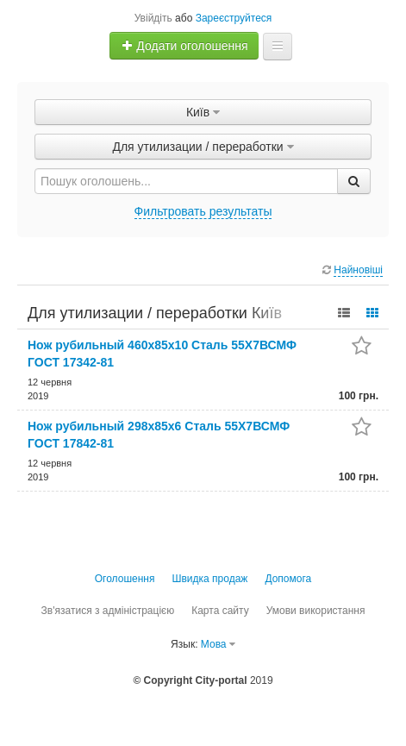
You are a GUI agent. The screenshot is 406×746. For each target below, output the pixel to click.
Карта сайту (219, 611)
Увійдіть (153, 18)
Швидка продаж (210, 579)
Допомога (288, 579)
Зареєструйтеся (234, 18)
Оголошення (125, 579)
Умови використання (315, 611)
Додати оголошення (184, 46)
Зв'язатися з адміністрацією (108, 611)
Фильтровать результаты (203, 211)
